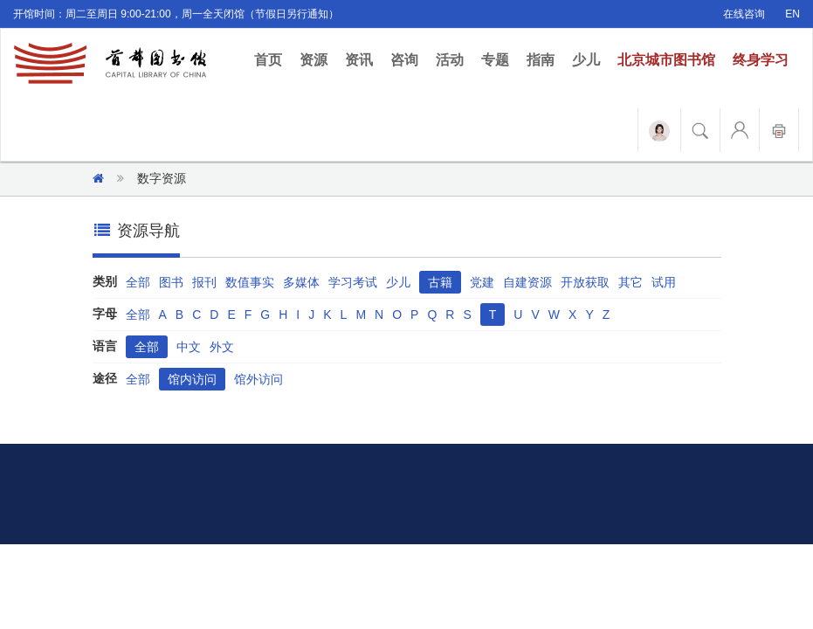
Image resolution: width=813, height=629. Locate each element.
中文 (188, 347)
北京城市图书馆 (666, 59)
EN (792, 14)
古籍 (440, 282)
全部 (138, 282)
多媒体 (301, 282)
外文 (222, 347)
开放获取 (585, 282)
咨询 (404, 59)
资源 (313, 59)
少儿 (586, 59)
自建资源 (527, 282)
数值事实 (249, 282)
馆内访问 (192, 379)
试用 (663, 282)
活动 (450, 59)
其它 (630, 282)
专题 (495, 59)
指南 (541, 59)
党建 (482, 282)
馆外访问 (258, 379)
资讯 (359, 59)
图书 (171, 282)
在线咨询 (744, 14)
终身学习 (761, 59)
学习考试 (352, 282)
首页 (272, 59)
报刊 (204, 282)
